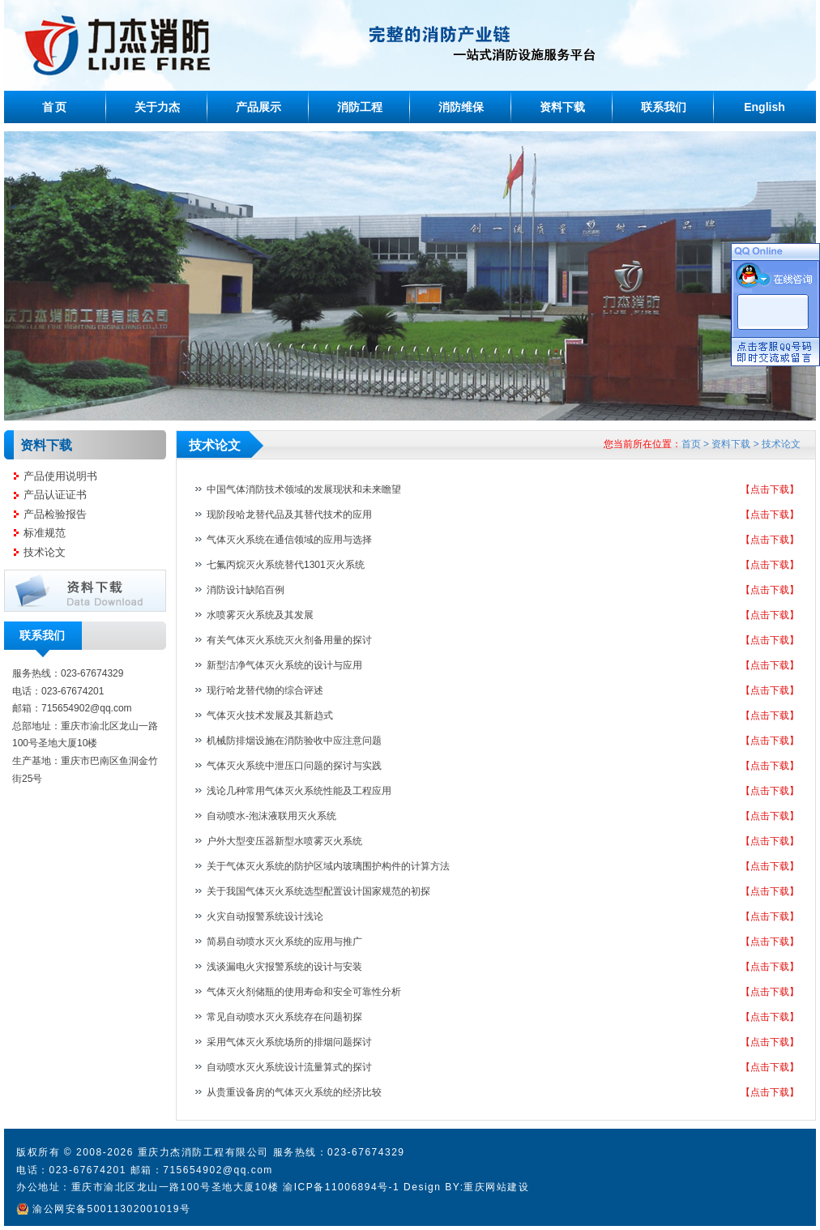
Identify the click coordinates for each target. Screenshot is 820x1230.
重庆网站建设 (496, 1187)
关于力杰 (157, 106)
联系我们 (663, 106)
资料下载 (562, 106)
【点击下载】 (770, 489)
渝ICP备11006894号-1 (341, 1187)
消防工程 (359, 106)
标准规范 (44, 533)
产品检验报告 (55, 514)
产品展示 (258, 106)
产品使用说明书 (60, 476)
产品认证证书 (55, 495)
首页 (54, 106)
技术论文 (44, 552)
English (764, 106)
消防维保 (461, 106)
